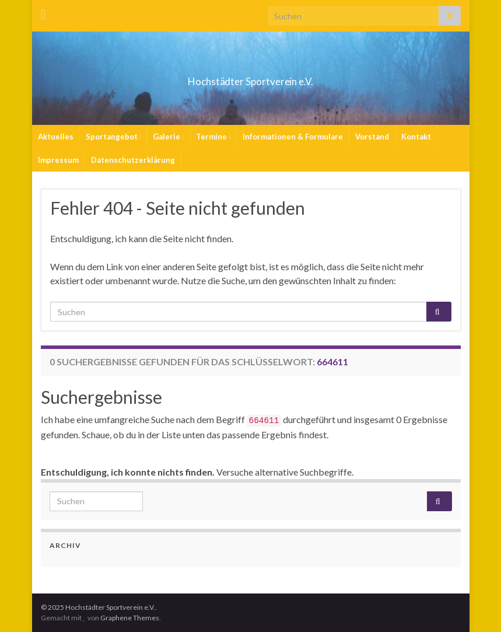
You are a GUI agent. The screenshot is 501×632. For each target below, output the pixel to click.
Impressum (58, 160)
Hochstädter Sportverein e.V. (250, 78)
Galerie (168, 136)
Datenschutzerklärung (133, 160)
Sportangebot (113, 136)
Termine (213, 136)
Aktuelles (55, 136)
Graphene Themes (129, 617)
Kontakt (416, 136)
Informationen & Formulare (293, 136)
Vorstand (372, 136)
